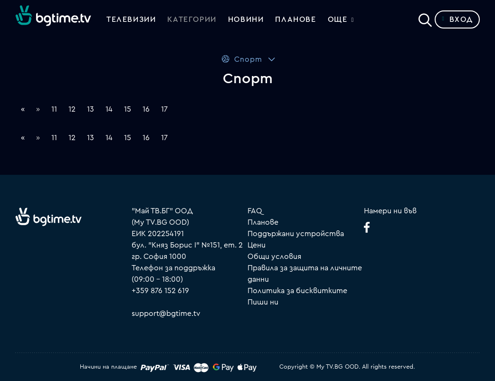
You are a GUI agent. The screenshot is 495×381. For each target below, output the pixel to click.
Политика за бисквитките (297, 291)
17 (164, 109)
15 (127, 109)
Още (338, 19)
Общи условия (274, 256)
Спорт (241, 59)
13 (90, 109)
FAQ (255, 211)
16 (146, 109)
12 (72, 109)
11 (54, 109)
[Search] (425, 17)
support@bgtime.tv (166, 313)
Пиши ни (263, 302)
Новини (246, 19)
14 (109, 109)
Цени (257, 245)
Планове (263, 222)
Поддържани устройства (296, 234)
